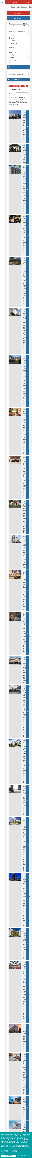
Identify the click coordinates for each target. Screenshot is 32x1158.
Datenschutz (14, 1151)
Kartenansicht (14, 13)
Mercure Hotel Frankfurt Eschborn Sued (26, 540)
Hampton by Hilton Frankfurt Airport (26, 933)
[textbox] (19, 74)
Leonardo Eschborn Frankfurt (26, 574)
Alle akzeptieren (8, 1155)
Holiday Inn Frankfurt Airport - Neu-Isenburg (26, 362)
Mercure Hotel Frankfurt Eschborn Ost (26, 461)
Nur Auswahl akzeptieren (23, 1155)
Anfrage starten (14, 79)
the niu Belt (24, 1028)
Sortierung (12, 93)
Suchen (12, 67)
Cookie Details (4, 1151)
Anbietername (12, 28)
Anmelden (26, 2)
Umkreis (25, 23)
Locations (12, 40)
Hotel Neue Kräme (25, 1124)
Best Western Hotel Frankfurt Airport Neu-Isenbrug (26, 172)
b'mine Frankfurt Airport (26, 876)
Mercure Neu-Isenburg (25, 218)
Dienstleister (13, 43)
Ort (9, 23)
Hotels (11, 38)
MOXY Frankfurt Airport (26, 788)
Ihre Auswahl (12, 72)
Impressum (3, 1153)
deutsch (16, 2)
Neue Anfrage (14, 18)
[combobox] (19, 74)
